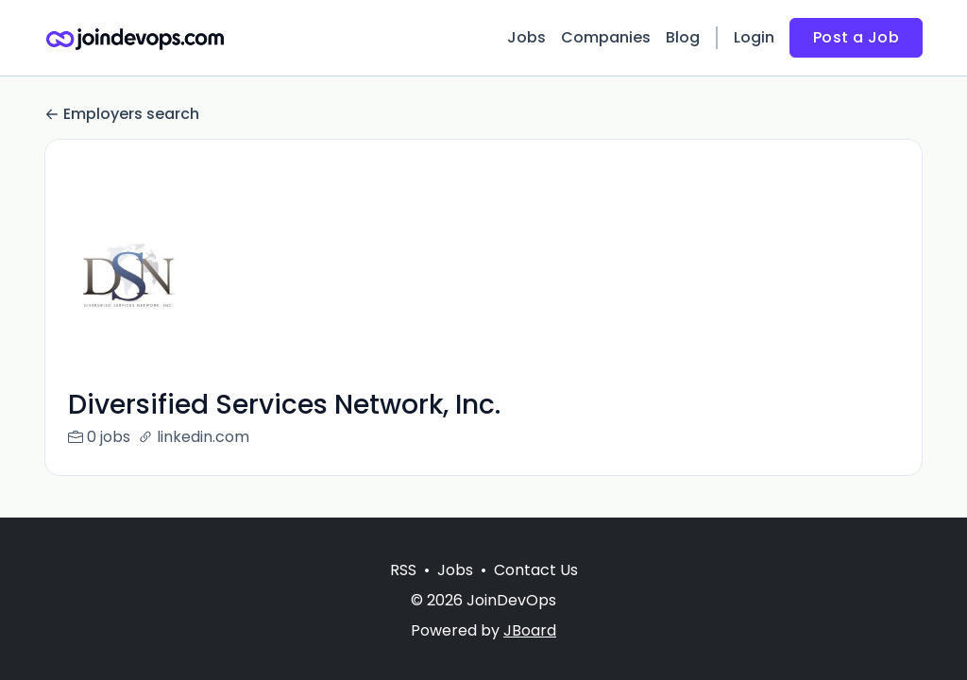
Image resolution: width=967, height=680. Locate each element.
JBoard (529, 630)
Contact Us (536, 570)
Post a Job (856, 37)
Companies (606, 37)
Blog (683, 37)
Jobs (526, 37)
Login (754, 37)
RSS (403, 570)
